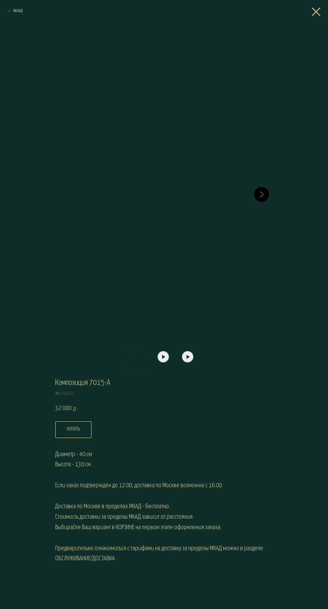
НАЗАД (18, 11)
